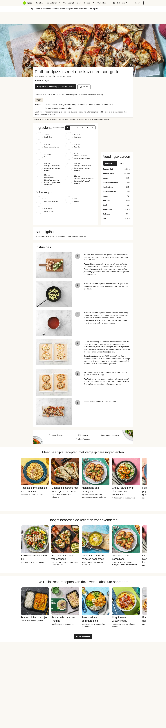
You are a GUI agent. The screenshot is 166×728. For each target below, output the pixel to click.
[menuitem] (28, 3)
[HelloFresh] (27, 3)
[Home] (31, 9)
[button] (121, 3)
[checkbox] (35, 81)
